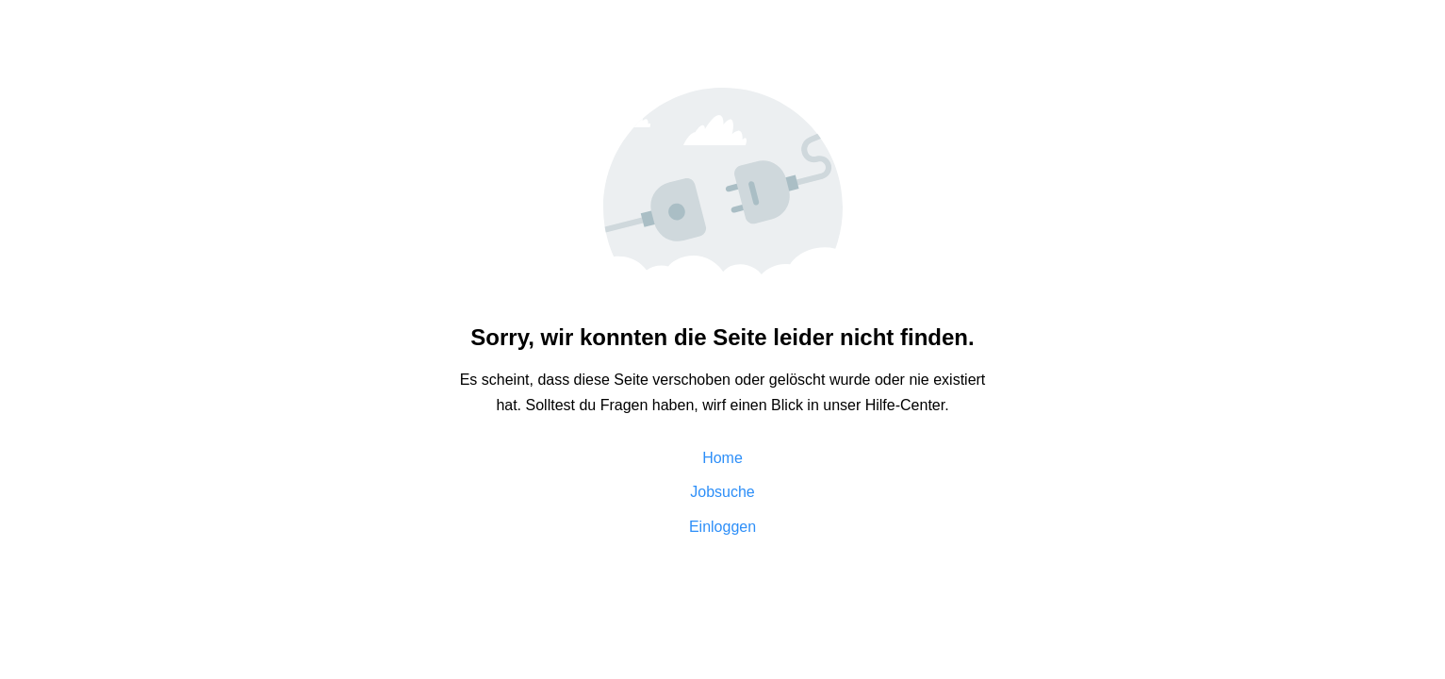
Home (722, 458)
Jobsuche (722, 492)
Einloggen (722, 527)
